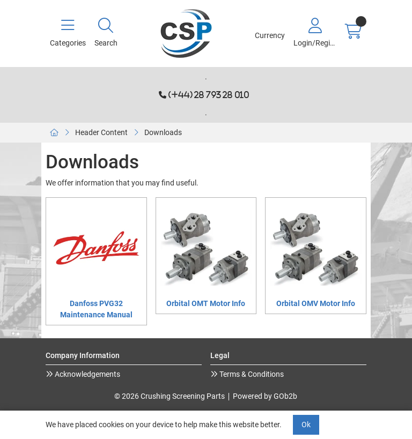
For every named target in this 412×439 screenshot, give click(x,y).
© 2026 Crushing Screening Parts (169, 396)
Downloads (163, 132)
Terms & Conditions (251, 374)
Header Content (101, 132)
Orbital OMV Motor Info (315, 303)
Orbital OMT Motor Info (205, 303)
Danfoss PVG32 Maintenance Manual (96, 309)
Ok (306, 424)
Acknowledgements (86, 374)
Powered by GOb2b (265, 396)
